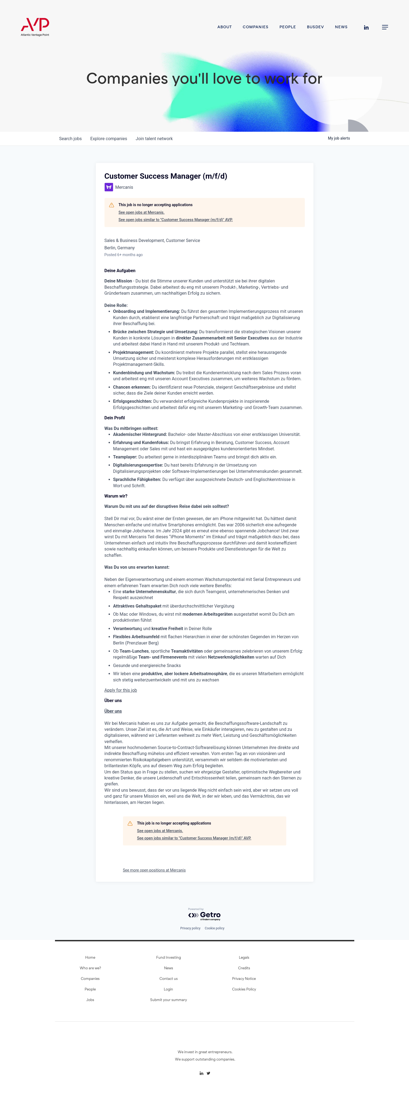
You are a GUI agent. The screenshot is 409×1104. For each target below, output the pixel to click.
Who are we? (90, 968)
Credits (244, 968)
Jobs (90, 1000)
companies (109, 138)
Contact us (168, 979)
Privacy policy (190, 928)
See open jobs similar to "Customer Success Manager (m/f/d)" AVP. (176, 220)
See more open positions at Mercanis (154, 870)
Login (168, 989)
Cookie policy (215, 928)
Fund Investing (168, 958)
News (168, 968)
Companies (90, 979)
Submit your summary (168, 1000)
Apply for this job (120, 690)
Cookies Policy (244, 989)
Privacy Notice (244, 979)
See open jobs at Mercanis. (142, 212)
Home (90, 958)
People (90, 989)
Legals (244, 958)
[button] (385, 27)
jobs (70, 138)
